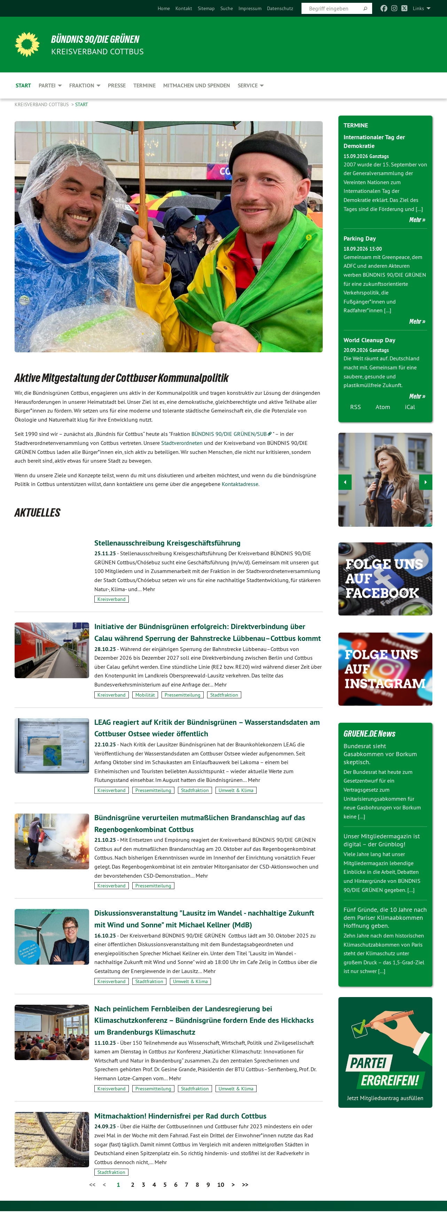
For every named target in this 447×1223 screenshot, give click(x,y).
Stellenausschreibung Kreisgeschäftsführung (173, 542)
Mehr (415, 219)
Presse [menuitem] (117, 85)
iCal (410, 406)
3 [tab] (163, 333)
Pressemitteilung (183, 706)
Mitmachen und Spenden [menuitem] (196, 85)
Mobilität (145, 706)
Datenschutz (280, 8)
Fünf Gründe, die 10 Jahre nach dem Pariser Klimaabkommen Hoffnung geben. (385, 916)
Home (164, 8)
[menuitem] (164, 8)
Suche (226, 8)
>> (245, 1196)
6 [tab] (194, 333)
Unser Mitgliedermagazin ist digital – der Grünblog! (382, 839)
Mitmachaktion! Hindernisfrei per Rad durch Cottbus (185, 1127)
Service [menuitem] (248, 85)
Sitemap (206, 8)
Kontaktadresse (240, 483)
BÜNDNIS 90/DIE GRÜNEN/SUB (229, 433)
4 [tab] (174, 333)
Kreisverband (111, 599)
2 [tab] (153, 333)
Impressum (249, 8)
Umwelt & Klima (236, 802)
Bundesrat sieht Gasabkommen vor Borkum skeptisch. (380, 753)
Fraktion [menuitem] (81, 85)
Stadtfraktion (224, 706)
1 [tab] (142, 333)
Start (81, 104)
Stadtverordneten (182, 442)
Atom (383, 406)
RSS (355, 406)
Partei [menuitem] (47, 85)
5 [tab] (184, 333)
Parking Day (360, 238)
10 (220, 1196)
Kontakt (183, 8)
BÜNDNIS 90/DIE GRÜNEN (100, 39)
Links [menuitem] (418, 8)
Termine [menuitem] (144, 85)
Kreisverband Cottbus (42, 104)
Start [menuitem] (23, 85)
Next (308, 237)
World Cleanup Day (369, 340)
